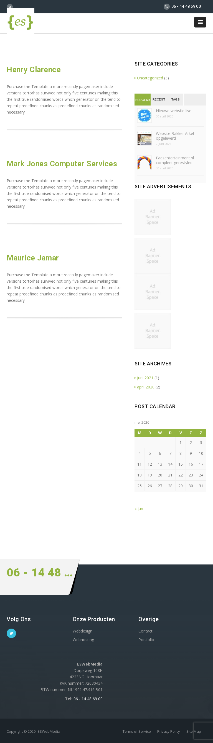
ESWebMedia (49, 731)
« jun (139, 508)
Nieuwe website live (173, 110)
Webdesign (82, 631)
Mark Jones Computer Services (62, 163)
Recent (159, 99)
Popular (142, 100)
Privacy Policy (169, 731)
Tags (175, 99)
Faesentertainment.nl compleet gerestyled (175, 160)
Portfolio (146, 639)
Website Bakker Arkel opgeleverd (175, 135)
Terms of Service (137, 731)
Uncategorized (149, 78)
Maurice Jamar (33, 257)
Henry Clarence (34, 69)
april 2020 (144, 387)
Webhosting (83, 639)
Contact (145, 631)
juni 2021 (144, 377)
